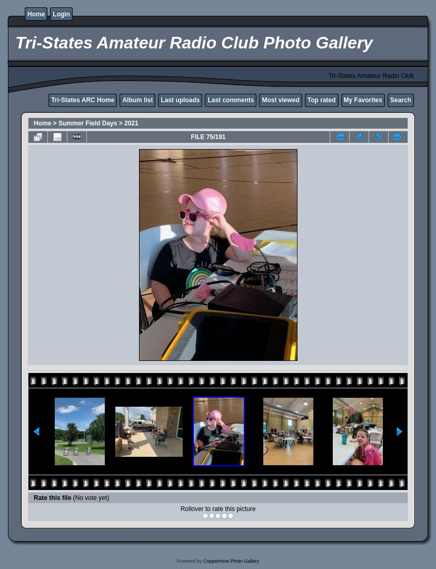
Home (36, 14)
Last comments (230, 100)
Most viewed (280, 100)
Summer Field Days (87, 123)
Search (400, 100)
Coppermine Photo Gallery (231, 561)
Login (61, 14)
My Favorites (363, 100)
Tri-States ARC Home (82, 100)
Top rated (322, 100)
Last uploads (180, 100)
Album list (137, 100)
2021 (131, 123)
